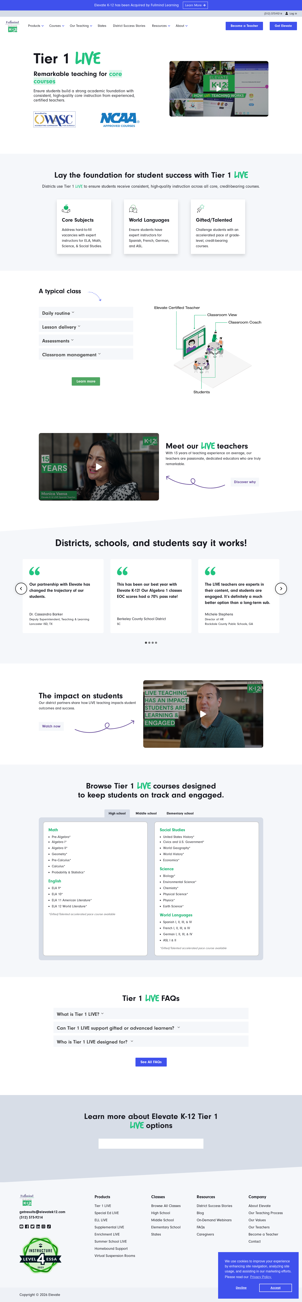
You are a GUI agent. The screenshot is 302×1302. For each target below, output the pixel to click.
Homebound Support (111, 1248)
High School (160, 1213)
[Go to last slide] (21, 588)
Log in (291, 13)
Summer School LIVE (111, 1241)
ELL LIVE (101, 1220)
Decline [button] (241, 1287)
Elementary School (166, 1227)
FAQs (201, 1227)
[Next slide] (281, 588)
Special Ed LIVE (107, 1213)
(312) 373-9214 (273, 13)
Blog (200, 1213)
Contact (255, 1241)
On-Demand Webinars (214, 1220)
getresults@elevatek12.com (42, 1212)
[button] (218, 89)
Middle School (162, 1220)
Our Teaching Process (266, 1213)
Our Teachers (259, 1227)
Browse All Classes (166, 1206)
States (102, 26)
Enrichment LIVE (107, 1234)
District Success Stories (129, 26)
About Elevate (260, 1206)
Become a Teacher (244, 26)
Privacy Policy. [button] (261, 1277)
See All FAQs (151, 1062)
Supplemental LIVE (109, 1227)
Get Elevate (283, 26)
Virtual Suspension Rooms (115, 1256)
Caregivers (205, 1234)
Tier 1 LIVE (103, 1206)
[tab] (146, 643)
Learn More (193, 5)
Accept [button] (276, 1287)
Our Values (257, 1220)
